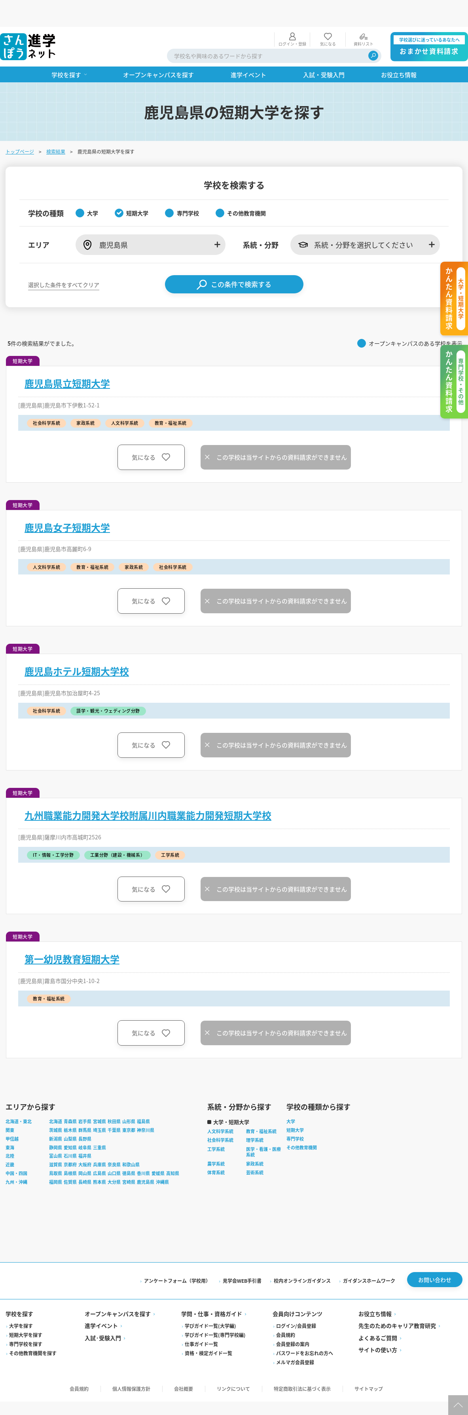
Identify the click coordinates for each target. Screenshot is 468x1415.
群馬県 (85, 1105)
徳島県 (129, 1148)
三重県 (100, 1123)
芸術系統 (255, 1148)
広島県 (100, 1148)
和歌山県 (131, 1140)
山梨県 (71, 1114)
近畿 (10, 1140)
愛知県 (71, 1123)
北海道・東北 (19, 1097)
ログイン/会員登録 (296, 1301)
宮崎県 (129, 1157)
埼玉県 (100, 1105)
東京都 (129, 1105)
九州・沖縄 (17, 1157)
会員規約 (285, 1310)
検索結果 (56, 124)
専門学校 (296, 1114)
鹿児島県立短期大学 (68, 356)
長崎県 (85, 1157)
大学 (291, 1097)
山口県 (114, 1148)
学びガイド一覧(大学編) (211, 1301)
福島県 (144, 1097)
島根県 (71, 1148)
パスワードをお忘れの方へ (304, 1328)
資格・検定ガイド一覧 (209, 1328)
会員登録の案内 (292, 1319)
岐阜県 (85, 1123)
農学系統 (216, 1139)
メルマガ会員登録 (295, 1337)
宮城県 (100, 1097)
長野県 (85, 1114)
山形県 (129, 1097)
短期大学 (296, 1105)
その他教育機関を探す (33, 1328)
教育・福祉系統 (262, 1106)
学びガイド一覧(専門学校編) (215, 1310)
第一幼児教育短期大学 (72, 932)
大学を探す (22, 1301)
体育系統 (216, 1148)
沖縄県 (163, 1157)
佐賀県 (71, 1157)
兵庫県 (100, 1140)
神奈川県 (146, 1105)
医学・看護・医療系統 (264, 1127)
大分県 (114, 1157)
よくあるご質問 (377, 1313)
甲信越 (12, 1114)
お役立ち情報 (374, 1289)
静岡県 (56, 1123)
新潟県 (56, 1114)
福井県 (85, 1131)
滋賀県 (56, 1140)
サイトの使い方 (377, 1325)
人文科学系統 (221, 1106)
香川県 (144, 1148)
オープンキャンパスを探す (118, 1289)
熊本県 (100, 1157)
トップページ (20, 124)
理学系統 (255, 1115)
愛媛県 (158, 1148)
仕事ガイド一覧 (201, 1319)
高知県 (173, 1148)
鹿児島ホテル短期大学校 (77, 644)
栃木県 (71, 1105)
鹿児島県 (146, 1157)
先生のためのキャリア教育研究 (397, 1301)
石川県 (71, 1131)
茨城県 (56, 1105)
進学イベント (102, 1301)
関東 (10, 1105)
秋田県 (114, 1097)
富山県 (56, 1131)
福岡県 (56, 1157)
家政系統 (255, 1139)
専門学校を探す (26, 1319)
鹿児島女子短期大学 (68, 500)
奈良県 (114, 1140)
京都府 (71, 1140)
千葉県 (114, 1105)
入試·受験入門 (103, 1313)
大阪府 (85, 1140)
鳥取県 (56, 1148)
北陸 (10, 1131)
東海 (10, 1123)
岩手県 (85, 1097)
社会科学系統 (221, 1115)
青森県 (71, 1097)
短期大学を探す (26, 1310)
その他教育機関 (302, 1123)
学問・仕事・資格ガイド (212, 1289)
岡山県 (85, 1148)
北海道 (56, 1097)
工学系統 (216, 1124)
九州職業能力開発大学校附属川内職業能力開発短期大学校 (148, 788)
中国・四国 (17, 1148)
